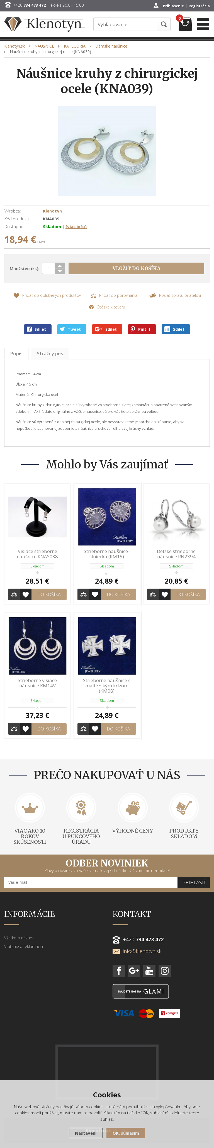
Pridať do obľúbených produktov (47, 295)
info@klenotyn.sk (137, 951)
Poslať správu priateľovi (174, 295)
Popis (16, 353)
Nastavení (85, 1133)
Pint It (140, 329)
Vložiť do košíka (136, 268)
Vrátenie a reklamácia (23, 946)
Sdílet (36, 329)
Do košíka (49, 594)
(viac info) (76, 226)
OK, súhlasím (126, 1133)
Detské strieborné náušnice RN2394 (176, 554)
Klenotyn (52, 211)
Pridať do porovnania (113, 295)
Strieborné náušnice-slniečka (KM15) (107, 554)
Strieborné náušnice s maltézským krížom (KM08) (106, 685)
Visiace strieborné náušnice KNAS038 (37, 554)
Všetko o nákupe (19, 937)
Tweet (70, 329)
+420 (29, 5)
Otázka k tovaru (107, 307)
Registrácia (199, 5)
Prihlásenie (173, 5)
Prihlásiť (194, 882)
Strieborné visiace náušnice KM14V (37, 683)
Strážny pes (50, 353)
